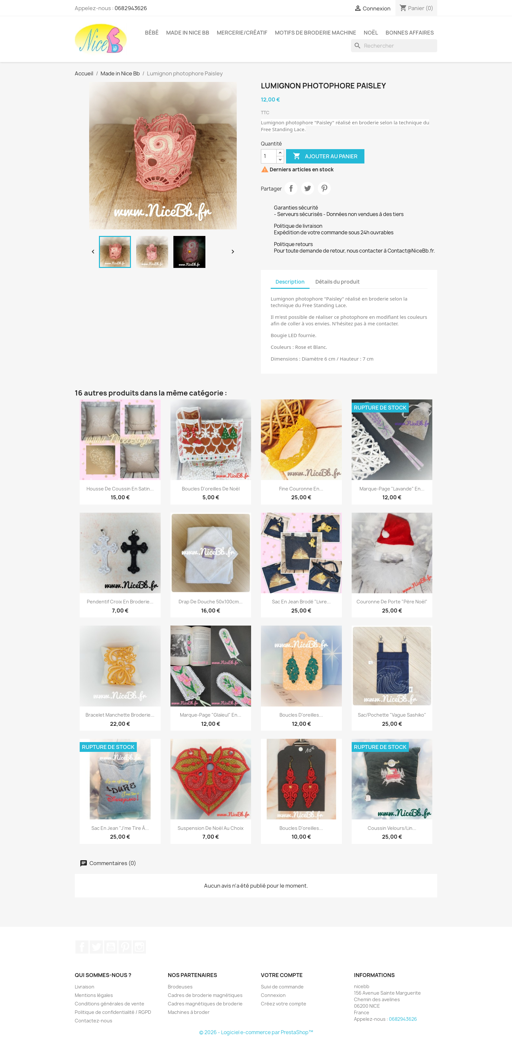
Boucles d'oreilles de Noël (211, 489)
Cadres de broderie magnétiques (205, 995)
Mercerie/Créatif (242, 32)
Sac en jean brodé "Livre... (301, 601)
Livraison (84, 987)
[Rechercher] (394, 45)
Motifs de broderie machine (315, 32)
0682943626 (131, 8)
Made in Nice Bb (187, 32)
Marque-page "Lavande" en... (392, 489)
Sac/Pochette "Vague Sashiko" (392, 715)
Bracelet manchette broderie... (120, 715)
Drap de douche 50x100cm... (211, 601)
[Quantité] (269, 156)
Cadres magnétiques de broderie (205, 1004)
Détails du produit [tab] (337, 281)
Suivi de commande (282, 987)
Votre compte (282, 975)
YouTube (110, 947)
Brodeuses (180, 987)
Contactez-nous (93, 1021)
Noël (371, 32)
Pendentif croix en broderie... (120, 601)
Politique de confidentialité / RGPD (113, 1012)
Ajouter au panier (325, 156)
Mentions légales (94, 995)
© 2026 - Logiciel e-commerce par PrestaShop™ (256, 1032)
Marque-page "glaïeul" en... (210, 715)
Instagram (139, 947)
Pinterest (324, 188)
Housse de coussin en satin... (120, 489)
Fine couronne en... (301, 489)
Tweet (307, 188)
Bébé (152, 32)
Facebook (81, 947)
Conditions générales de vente (109, 1004)
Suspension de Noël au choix (211, 828)
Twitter (96, 947)
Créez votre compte (283, 1004)
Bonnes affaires (410, 32)
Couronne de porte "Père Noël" (392, 601)
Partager (290, 188)
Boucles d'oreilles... (301, 715)
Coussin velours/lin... (392, 828)
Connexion (273, 995)
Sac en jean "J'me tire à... (120, 828)
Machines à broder (189, 1012)
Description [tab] (290, 281)
